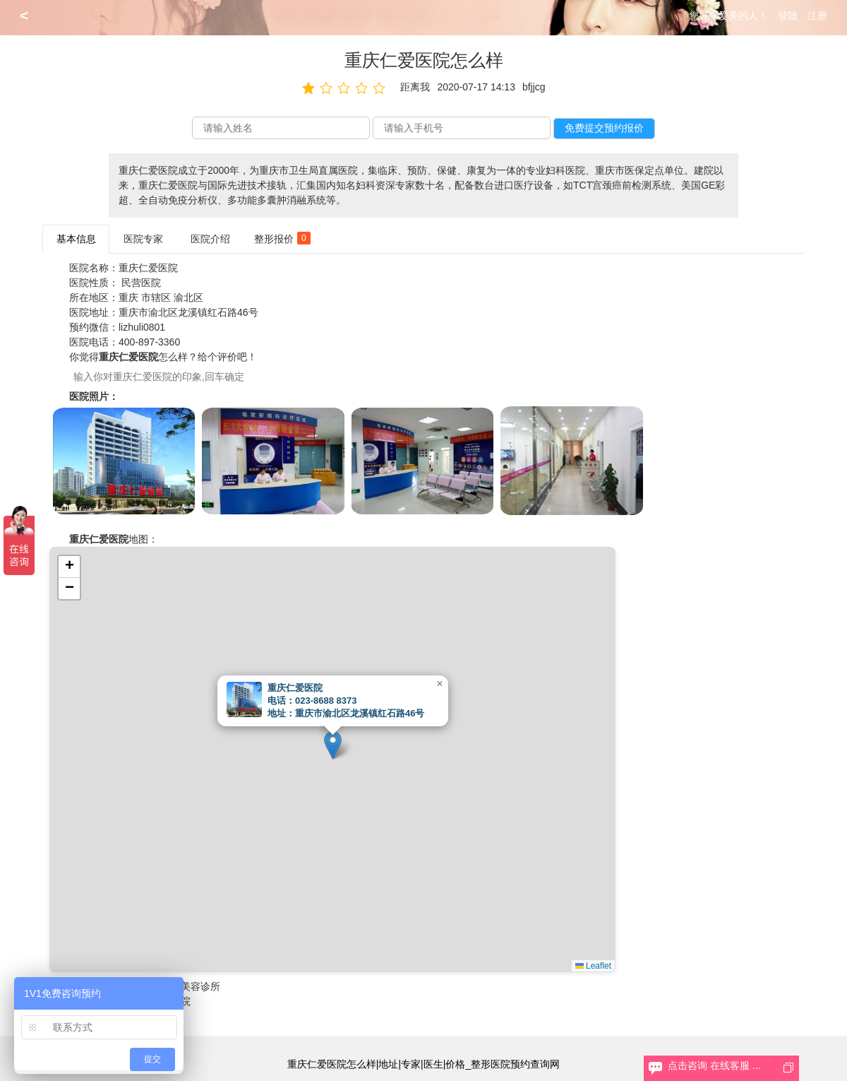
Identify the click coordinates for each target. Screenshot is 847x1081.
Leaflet (593, 966)
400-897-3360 (149, 342)
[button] (333, 745)
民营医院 (141, 282)
